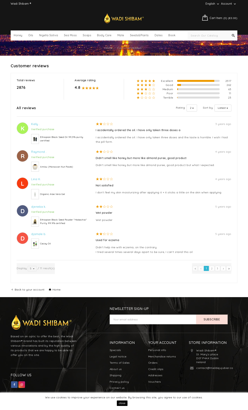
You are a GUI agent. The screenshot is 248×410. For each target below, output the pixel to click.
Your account (162, 342)
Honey (18, 35)
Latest (222, 108)
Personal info (157, 350)
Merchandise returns (162, 356)
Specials (115, 350)
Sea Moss (70, 35)
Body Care (104, 35)
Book (172, 35)
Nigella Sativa (48, 35)
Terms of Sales (120, 362)
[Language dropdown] (213, 3)
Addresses (155, 375)
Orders (153, 362)
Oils (30, 35)
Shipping (115, 375)
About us (116, 369)
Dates (159, 35)
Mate (120, 35)
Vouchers (154, 381)
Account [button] (229, 4)
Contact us (117, 388)
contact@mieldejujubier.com (216, 368)
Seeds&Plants (139, 35)
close (122, 403)
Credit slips (156, 369)
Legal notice (118, 356)
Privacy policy (119, 381)
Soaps (87, 35)
